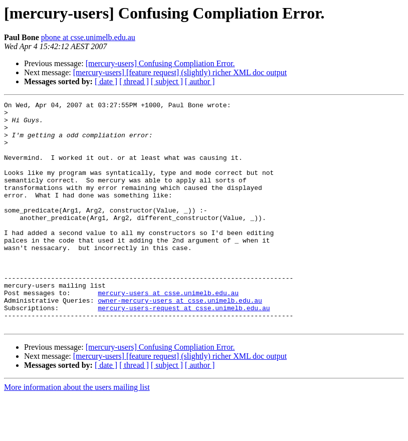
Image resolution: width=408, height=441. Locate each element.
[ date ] (106, 81)
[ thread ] (134, 81)
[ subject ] (167, 81)
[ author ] (200, 81)
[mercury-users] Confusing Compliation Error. (160, 63)
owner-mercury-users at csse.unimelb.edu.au (180, 340)
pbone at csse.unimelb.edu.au (88, 37)
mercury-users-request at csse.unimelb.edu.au (184, 349)
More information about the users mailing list (77, 432)
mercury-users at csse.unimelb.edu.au (168, 331)
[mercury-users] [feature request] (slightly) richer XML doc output (180, 72)
